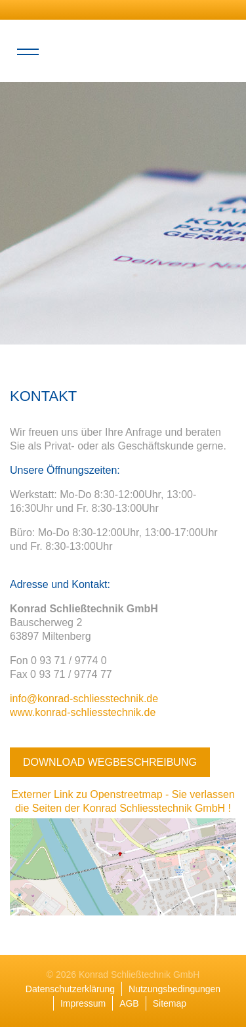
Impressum (83, 1003)
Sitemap (169, 1003)
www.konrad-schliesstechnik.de (82, 712)
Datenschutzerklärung (70, 989)
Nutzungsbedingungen (174, 989)
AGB (129, 1003)
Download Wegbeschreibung (110, 762)
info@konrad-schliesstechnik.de (84, 698)
